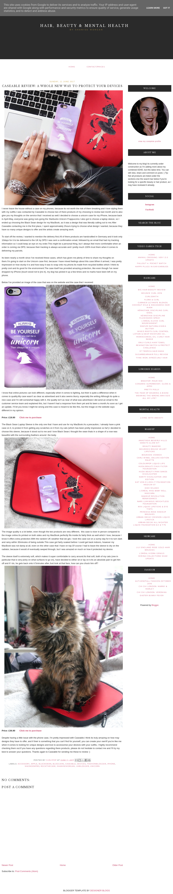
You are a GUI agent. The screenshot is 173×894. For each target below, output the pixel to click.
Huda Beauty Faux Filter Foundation (153, 467)
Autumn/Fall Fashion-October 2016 (153, 582)
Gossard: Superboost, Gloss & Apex (153, 385)
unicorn (95, 766)
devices (81, 764)
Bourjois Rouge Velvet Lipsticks (153, 450)
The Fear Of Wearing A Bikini (152, 393)
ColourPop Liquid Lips (152, 463)
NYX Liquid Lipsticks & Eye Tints (153, 508)
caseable (70, 764)
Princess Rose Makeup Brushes (153, 513)
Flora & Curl (151, 300)
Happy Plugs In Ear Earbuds (151, 266)
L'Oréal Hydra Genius (151, 553)
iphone (111, 764)
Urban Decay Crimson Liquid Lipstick (153, 518)
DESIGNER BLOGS (100, 890)
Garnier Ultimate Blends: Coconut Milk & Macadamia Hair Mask (151, 305)
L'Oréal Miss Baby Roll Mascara (153, 492)
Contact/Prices (96, 67)
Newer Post (7, 865)
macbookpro (32, 766)
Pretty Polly (151, 389)
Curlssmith (151, 296)
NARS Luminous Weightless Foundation (153, 502)
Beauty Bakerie (152, 446)
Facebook (149, 209)
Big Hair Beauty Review (152, 290)
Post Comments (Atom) (26, 871)
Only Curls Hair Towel (151, 342)
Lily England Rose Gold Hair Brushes (153, 548)
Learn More (153, 8)
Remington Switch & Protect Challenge (153, 346)
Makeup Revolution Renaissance (153, 497)
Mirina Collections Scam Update (153, 557)
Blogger (155, 605)
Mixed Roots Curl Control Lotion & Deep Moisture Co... (151, 332)
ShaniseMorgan (66, 766)
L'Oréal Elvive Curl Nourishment (153, 322)
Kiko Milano (152, 488)
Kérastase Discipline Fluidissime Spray (152, 317)
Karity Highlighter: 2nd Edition (153, 478)
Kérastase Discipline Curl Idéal (153, 311)
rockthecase (48, 766)
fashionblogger (96, 764)
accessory (24, 764)
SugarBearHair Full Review (151, 354)
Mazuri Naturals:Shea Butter (153, 327)
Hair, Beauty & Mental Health (84, 26)
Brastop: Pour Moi (152, 381)
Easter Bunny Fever (152, 595)
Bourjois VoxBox (152, 455)
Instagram (149, 204)
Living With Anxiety (151, 418)
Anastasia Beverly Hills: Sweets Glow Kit (153, 442)
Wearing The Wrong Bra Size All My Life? (153, 397)
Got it (166, 8)
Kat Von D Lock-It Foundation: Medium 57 (153, 483)
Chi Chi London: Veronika (152, 592)
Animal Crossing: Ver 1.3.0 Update (153, 258)
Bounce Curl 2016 (151, 293)
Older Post (118, 865)
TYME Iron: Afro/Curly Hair (151, 358)
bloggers (58, 764)
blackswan (45, 764)
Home (72, 67)
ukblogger (82, 766)
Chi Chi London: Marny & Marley (153, 587)
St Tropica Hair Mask (152, 351)
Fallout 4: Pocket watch (151, 263)
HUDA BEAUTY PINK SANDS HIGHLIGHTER (153, 473)
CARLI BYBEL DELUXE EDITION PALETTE (153, 459)
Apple (34, 764)
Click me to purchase (30, 417)
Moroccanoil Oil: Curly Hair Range (153, 338)
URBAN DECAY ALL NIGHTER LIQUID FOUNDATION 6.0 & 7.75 (150, 523)
